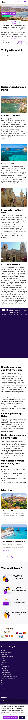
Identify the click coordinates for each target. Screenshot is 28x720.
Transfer (3, 681)
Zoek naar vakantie (15, 22)
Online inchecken (5, 672)
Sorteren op (4, 40)
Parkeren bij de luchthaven (8, 678)
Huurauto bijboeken (6, 691)
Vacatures (3, 668)
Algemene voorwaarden (7, 656)
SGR (2, 664)
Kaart (24, 43)
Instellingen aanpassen (10, 717)
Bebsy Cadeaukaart (6, 674)
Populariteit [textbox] (5, 43)
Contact (3, 650)
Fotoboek (3, 689)
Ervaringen (4, 654)
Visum (2, 687)
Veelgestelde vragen (6, 652)
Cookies (3, 658)
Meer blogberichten (14, 557)
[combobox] (7, 42)
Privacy (3, 660)
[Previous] (2, 55)
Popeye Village (23, 314)
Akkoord (22, 717)
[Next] (8, 55)
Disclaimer (3, 662)
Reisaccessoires (5, 685)
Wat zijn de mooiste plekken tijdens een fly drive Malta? (13, 483)
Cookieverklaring (17, 712)
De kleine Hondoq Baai (14, 312)
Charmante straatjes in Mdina (9, 314)
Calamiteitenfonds (5, 666)
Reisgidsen (4, 683)
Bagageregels (4, 670)
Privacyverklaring (6, 714)
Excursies (3, 693)
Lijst (19, 43)
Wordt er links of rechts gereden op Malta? (14, 473)
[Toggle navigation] (25, 2)
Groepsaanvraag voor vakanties (9, 676)
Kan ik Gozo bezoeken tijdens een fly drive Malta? (13, 479)
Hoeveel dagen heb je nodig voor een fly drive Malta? (13, 476)
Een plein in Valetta (20, 310)
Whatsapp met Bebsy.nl (14, 701)
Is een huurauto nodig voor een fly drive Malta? (13, 470)
